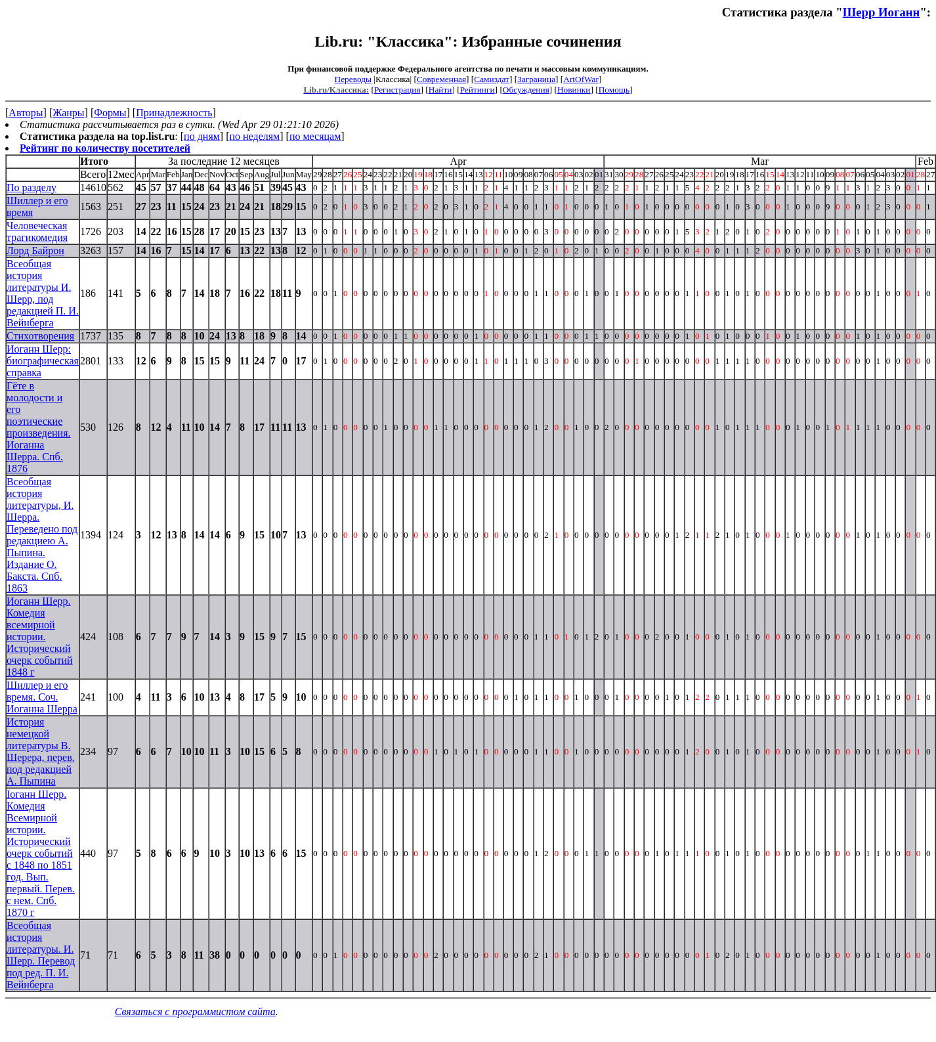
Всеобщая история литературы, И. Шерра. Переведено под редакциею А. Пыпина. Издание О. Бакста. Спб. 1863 (42, 535)
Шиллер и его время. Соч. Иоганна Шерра (42, 697)
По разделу (31, 187)
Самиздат (491, 79)
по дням (202, 136)
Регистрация (397, 90)
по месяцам (315, 136)
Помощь (614, 90)
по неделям (255, 136)
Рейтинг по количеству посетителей (105, 148)
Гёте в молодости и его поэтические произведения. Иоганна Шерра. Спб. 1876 (39, 427)
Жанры (68, 112)
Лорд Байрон (35, 250)
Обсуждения (526, 90)
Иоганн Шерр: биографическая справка (43, 360)
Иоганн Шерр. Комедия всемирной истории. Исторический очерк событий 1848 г (40, 637)
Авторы (26, 112)
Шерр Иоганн (881, 12)
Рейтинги (477, 90)
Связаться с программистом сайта (195, 1011)
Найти (440, 90)
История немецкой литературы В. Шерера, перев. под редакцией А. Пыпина (41, 751)
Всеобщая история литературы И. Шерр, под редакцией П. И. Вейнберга (43, 293)
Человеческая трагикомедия (37, 231)
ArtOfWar (581, 79)
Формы (110, 112)
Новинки (573, 90)
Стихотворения (40, 335)
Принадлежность (174, 112)
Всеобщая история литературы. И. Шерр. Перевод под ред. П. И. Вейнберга (41, 955)
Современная (441, 79)
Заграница (536, 79)
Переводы (353, 79)
